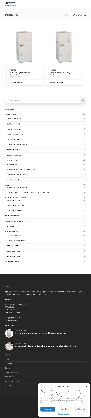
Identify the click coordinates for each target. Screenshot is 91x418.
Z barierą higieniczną (15, 155)
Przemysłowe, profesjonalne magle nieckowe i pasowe (28, 193)
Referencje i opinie (12, 381)
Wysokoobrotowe (14, 119)
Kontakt (60, 414)
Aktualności (20, 330)
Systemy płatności (12, 216)
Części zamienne (11, 372)
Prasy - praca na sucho (16, 241)
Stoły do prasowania (15, 251)
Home (67, 15)
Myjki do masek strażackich (15, 221)
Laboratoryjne (13, 139)
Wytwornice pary (14, 256)
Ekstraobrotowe (14, 129)
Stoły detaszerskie (14, 246)
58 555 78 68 (10, 310)
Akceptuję (48, 409)
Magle (7, 185)
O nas (7, 359)
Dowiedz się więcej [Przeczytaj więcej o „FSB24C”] (57, 82)
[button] (87, 386)
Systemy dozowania (12, 262)
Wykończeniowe (11, 231)
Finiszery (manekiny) (14, 236)
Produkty (8, 364)
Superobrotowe (13, 124)
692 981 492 (9, 307)
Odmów (64, 409)
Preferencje (80, 409)
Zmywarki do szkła (14, 200)
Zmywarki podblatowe (15, 206)
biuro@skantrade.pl (12, 312)
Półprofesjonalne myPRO (17, 145)
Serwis (7, 368)
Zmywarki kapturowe (15, 211)
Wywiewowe (12, 164)
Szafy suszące (10, 226)
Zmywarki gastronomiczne (15, 198)
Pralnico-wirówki (12, 115)
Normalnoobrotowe (15, 134)
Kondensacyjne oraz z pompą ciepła (21, 170)
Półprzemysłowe (13, 150)
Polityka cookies (11, 320)
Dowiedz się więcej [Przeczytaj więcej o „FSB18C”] (17, 82)
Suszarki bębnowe (12, 160)
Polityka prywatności (13, 317)
